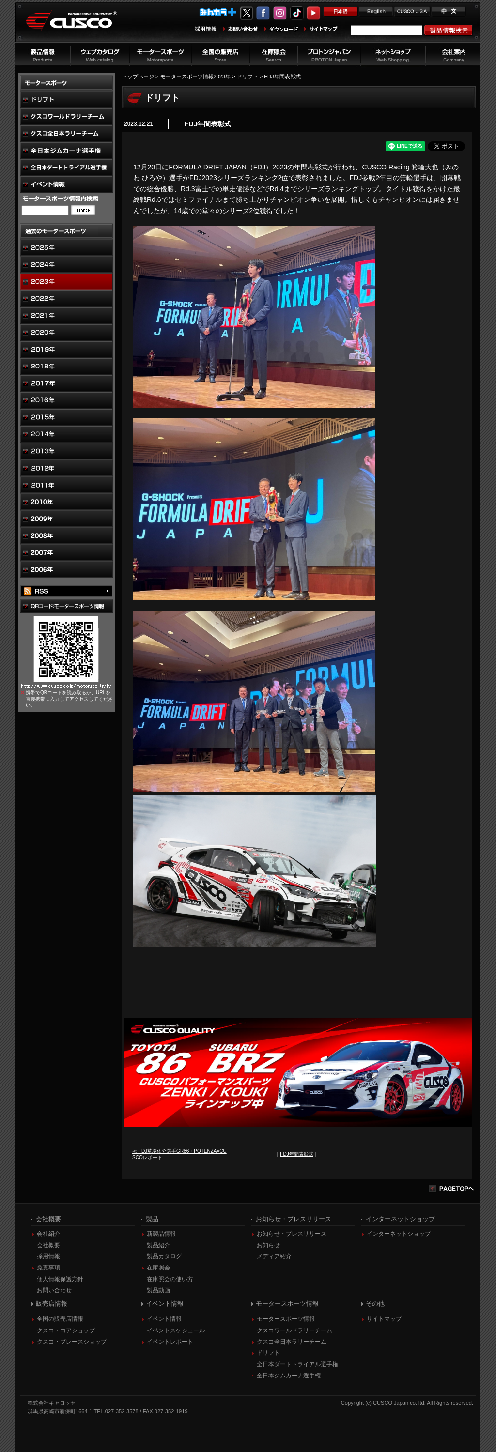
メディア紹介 (274, 1256)
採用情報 (48, 1256)
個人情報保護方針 (60, 1279)
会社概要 (48, 1245)
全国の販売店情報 (60, 1318)
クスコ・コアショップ (66, 1330)
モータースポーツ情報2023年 (195, 76)
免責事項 (48, 1267)
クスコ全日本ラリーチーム (291, 1341)
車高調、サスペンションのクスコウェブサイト (79, 26)
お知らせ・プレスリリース (291, 1233)
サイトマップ (384, 1318)
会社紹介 (48, 1233)
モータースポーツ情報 (286, 1318)
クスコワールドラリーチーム (294, 1330)
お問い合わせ (54, 1290)
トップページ (138, 76)
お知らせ (268, 1245)
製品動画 (158, 1290)
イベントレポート (170, 1341)
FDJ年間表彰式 (208, 124)
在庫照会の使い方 (170, 1279)
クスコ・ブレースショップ (72, 1341)
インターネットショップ (399, 1233)
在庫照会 (158, 1267)
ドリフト (247, 76)
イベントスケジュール (176, 1330)
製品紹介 (158, 1245)
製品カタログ (164, 1256)
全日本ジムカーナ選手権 (289, 1375)
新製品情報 (161, 1233)
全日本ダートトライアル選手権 (297, 1364)
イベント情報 (164, 1318)
